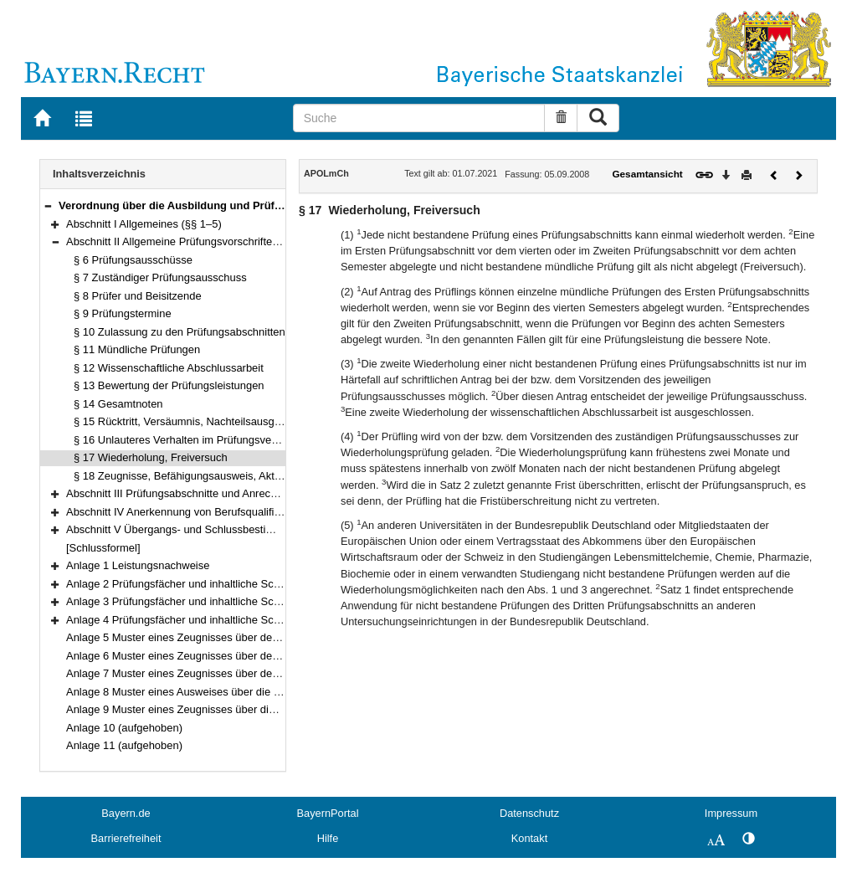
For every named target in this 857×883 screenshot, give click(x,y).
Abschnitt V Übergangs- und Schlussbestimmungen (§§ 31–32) (217, 529)
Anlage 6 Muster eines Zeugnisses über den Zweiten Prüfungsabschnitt (237, 655)
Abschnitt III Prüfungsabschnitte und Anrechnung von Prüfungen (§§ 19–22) (247, 493)
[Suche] (419, 118)
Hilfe (328, 838)
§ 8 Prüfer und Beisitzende (138, 296)
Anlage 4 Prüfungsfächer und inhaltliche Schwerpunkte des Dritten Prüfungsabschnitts (273, 619)
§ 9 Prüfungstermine (123, 313)
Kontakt (529, 838)
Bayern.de (125, 813)
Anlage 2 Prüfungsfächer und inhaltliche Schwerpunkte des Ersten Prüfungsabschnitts (273, 584)
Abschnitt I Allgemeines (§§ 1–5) (144, 224)
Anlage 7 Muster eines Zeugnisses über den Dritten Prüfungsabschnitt (234, 673)
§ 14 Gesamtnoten (118, 404)
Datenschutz (529, 813)
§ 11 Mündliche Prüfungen (137, 349)
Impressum (731, 813)
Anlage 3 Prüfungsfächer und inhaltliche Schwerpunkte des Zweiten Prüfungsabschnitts (276, 601)
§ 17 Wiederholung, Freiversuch (151, 457)
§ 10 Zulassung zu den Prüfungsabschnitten (179, 332)
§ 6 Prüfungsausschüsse (133, 260)
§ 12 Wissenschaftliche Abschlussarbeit (169, 368)
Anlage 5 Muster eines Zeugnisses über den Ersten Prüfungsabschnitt (234, 637)
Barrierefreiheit (126, 838)
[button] (48, 205)
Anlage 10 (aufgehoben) (124, 727)
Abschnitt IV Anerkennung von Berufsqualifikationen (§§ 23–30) (218, 512)
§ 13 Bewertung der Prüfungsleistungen (169, 385)
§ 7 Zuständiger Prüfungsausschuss (160, 277)
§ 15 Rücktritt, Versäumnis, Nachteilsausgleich (185, 421)
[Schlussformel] (103, 548)
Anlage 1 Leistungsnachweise (137, 565)
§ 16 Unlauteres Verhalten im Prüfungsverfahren (189, 440)
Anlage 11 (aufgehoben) (124, 745)
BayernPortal (328, 813)
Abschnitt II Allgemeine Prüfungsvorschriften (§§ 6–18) (196, 241)
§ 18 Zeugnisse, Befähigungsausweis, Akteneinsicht (198, 476)
